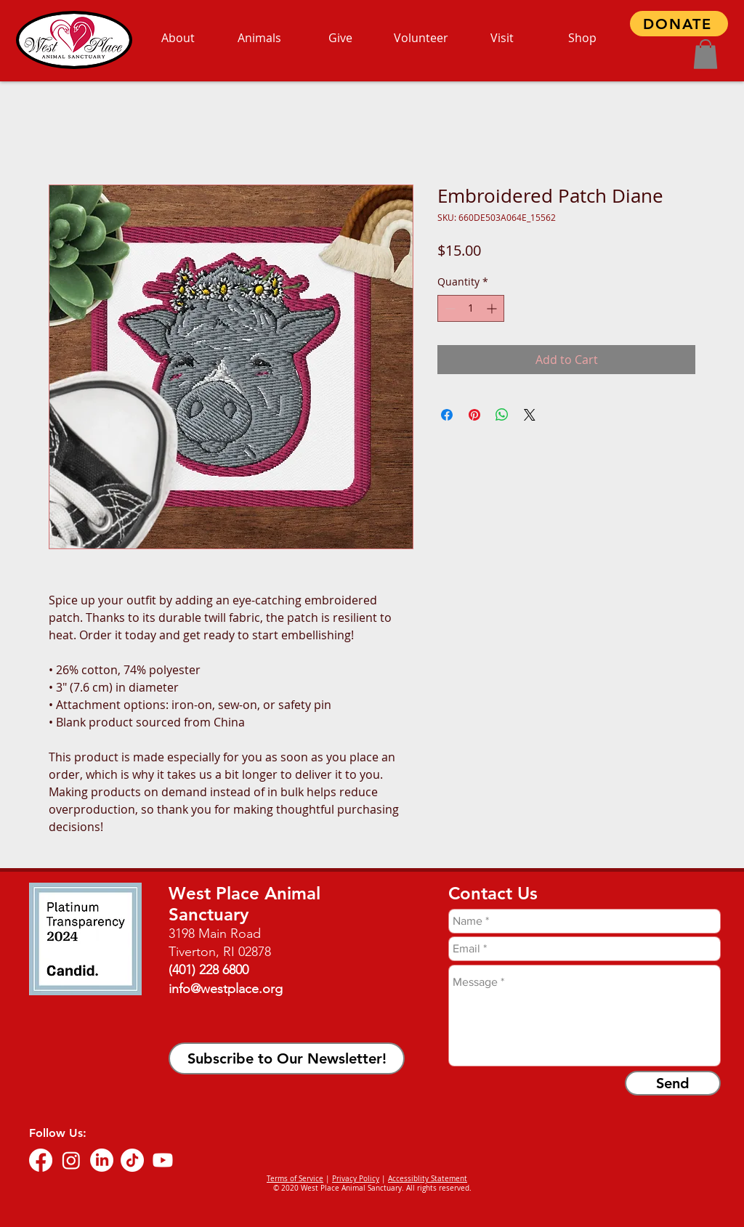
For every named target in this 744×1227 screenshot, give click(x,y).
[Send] (673, 1083)
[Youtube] (162, 1160)
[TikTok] (132, 1160)
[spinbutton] (471, 308)
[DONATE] (679, 23)
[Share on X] (529, 415)
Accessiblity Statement (427, 1178)
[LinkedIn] (101, 1160)
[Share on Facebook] (447, 415)
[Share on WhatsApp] (502, 415)
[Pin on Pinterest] (474, 415)
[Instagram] (71, 1160)
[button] (705, 54)
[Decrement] (449, 308)
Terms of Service (295, 1178)
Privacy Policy (355, 1178)
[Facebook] (40, 1160)
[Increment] (493, 308)
